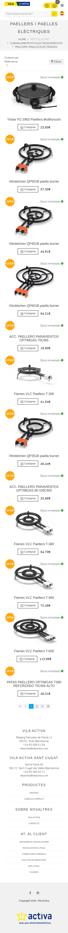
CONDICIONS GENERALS (34, 854)
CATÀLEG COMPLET (34, 799)
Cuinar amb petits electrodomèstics (36, 43)
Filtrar (56, 61)
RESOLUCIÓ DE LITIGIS (34, 848)
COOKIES (34, 872)
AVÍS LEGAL (34, 866)
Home (22, 39)
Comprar (28, 127)
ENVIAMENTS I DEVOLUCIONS (34, 842)
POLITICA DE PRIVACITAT (34, 860)
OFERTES (34, 793)
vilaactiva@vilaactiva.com (34, 748)
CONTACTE (34, 823)
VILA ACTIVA (34, 817)
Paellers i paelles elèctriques (36, 46)
